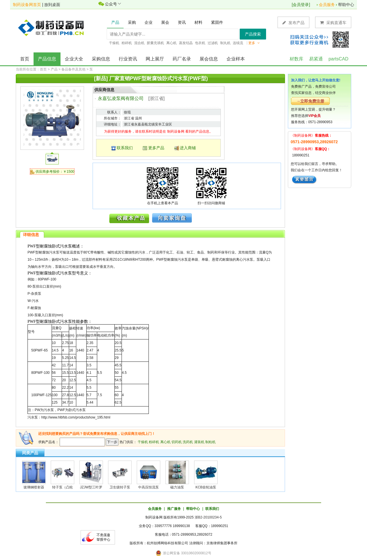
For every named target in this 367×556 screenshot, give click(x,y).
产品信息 (47, 58)
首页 (24, 58)
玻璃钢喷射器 (34, 487)
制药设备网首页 (27, 4)
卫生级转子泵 (120, 487)
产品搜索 (253, 34)
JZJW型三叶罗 (91, 487)
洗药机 (188, 442)
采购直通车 (333, 22)
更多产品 (156, 148)
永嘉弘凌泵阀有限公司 (121, 98)
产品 (54, 69)
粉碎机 (154, 442)
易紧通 (316, 58)
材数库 (296, 58)
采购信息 (101, 58)
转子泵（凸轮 (62, 487)
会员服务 (327, 4)
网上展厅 (155, 58)
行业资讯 (128, 58)
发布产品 (293, 22)
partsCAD (338, 58)
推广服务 (174, 509)
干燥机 (143, 442)
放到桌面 (52, 4)
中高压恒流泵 (148, 487)
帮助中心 (346, 4)
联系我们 (125, 148)
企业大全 (74, 58)
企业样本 (236, 58)
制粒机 (210, 442)
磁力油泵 (177, 487)
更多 (254, 43)
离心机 (165, 442)
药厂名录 (182, 58)
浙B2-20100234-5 (208, 517)
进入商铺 (188, 148)
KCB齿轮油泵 (206, 487)
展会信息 (209, 58)
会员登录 (301, 4)
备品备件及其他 (73, 69)
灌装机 (199, 442)
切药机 (176, 442)
